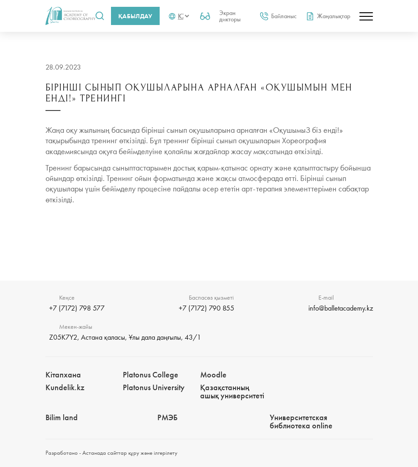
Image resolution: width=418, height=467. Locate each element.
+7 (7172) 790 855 (206, 308)
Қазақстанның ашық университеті (232, 391)
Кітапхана (63, 374)
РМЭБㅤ (167, 417)
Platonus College (150, 374)
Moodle (213, 374)
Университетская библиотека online (301, 421)
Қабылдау (135, 16)
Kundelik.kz (65, 387)
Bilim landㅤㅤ (61, 417)
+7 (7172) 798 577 (77, 308)
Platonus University (154, 387)
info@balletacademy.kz (340, 308)
